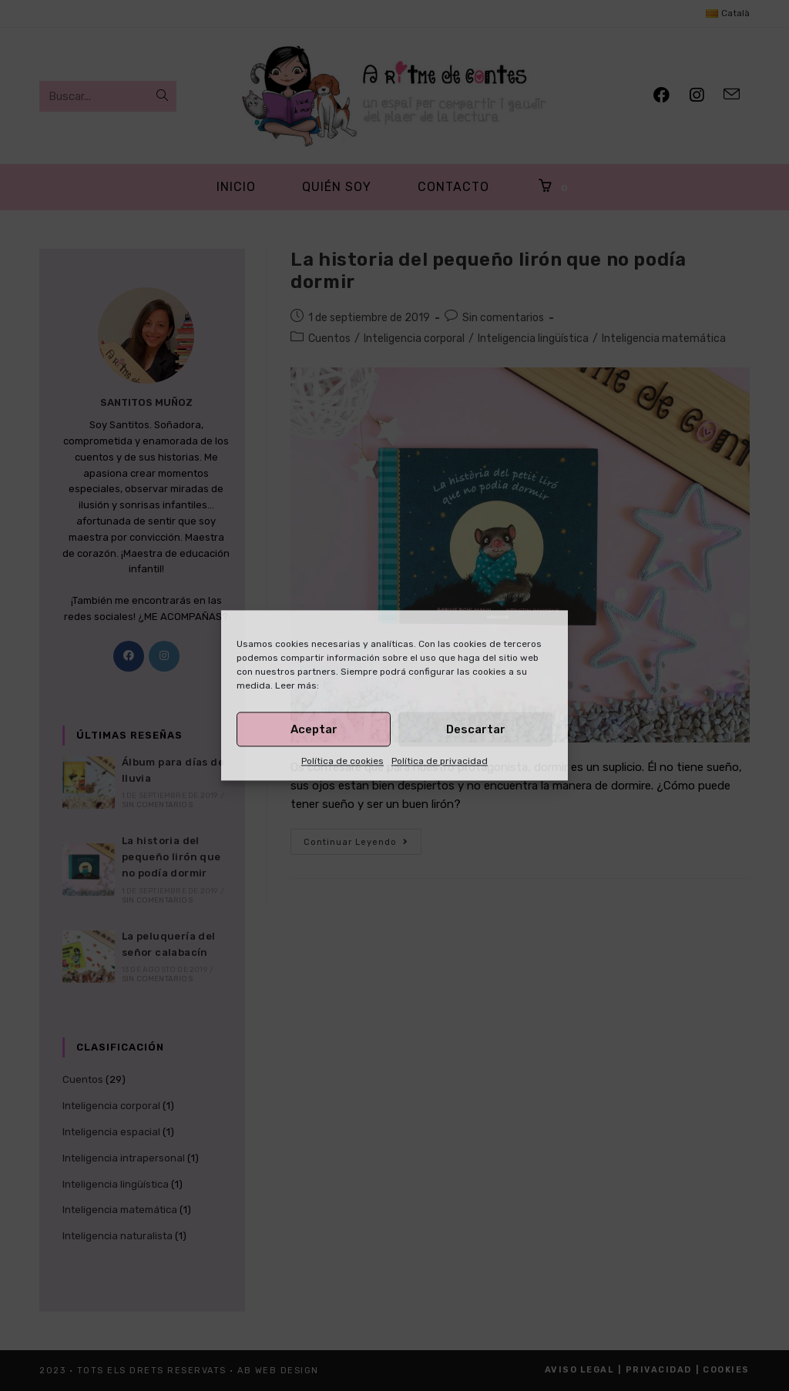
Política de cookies (342, 761)
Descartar (475, 729)
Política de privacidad (439, 761)
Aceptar (313, 729)
